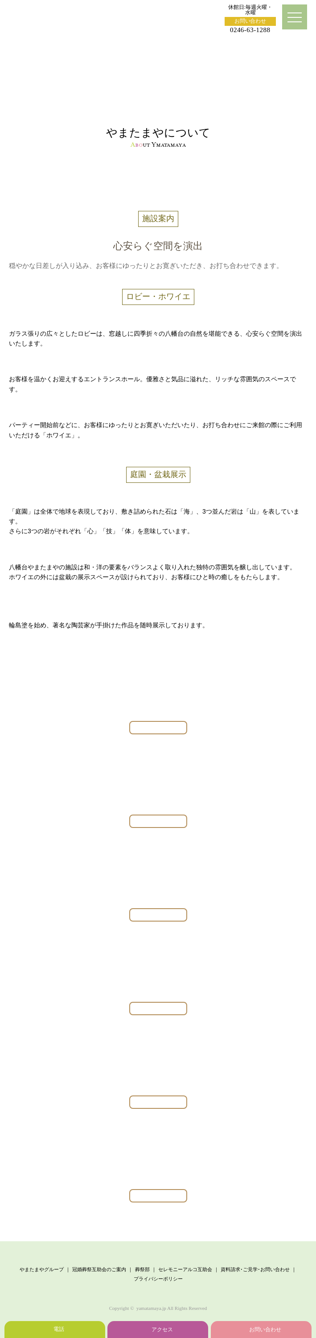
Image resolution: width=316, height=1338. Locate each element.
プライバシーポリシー (158, 1278)
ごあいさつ (82, 173)
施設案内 (158, 190)
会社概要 (234, 173)
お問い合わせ (250, 21)
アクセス (162, 1329)
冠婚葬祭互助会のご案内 (99, 1269)
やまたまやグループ (42, 1269)
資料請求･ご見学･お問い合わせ (255, 1269)
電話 (58, 1329)
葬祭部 (142, 1269)
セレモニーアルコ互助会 (185, 1269)
